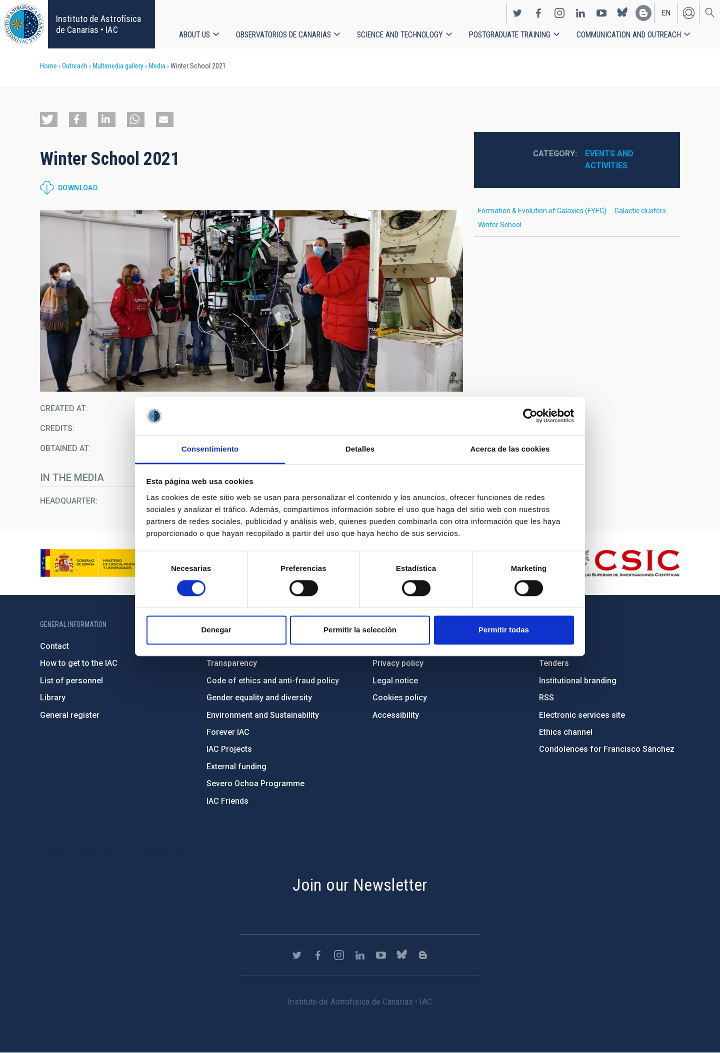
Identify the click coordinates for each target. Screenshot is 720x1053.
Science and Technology (400, 34)
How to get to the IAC (79, 663)
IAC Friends (227, 801)
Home (48, 66)
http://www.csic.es (625, 563)
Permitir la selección (360, 629)
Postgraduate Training (509, 34)
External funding (236, 766)
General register (70, 715)
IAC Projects (229, 749)
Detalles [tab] (360, 449)
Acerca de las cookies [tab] (510, 449)
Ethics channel (565, 732)
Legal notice (395, 680)
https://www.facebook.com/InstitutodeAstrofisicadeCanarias (538, 12)
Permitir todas (503, 629)
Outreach (75, 66)
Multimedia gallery (118, 66)
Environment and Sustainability (262, 715)
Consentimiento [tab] (210, 449)
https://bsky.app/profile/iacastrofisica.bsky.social (622, 12)
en (666, 13)
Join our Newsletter (360, 885)
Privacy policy (398, 663)
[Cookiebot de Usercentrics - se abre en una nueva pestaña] (530, 416)
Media (157, 66)
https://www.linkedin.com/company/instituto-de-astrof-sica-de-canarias (580, 12)
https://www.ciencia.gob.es (95, 562)
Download (78, 188)
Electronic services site (582, 715)
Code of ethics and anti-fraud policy (272, 680)
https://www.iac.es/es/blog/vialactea (643, 12)
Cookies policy (399, 697)
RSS (546, 697)
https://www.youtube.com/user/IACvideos (601, 12)
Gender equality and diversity (259, 697)
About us (194, 34)
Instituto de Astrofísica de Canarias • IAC (98, 24)
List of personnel (71, 680)
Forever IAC (228, 732)
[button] (49, 119)
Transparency (231, 663)
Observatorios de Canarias (283, 34)
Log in (688, 12)
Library (53, 697)
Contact (54, 646)
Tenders (554, 663)
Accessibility (395, 715)
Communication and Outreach (628, 34)
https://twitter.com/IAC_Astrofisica (517, 12)
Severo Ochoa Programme (255, 783)
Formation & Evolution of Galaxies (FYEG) (542, 211)
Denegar (216, 629)
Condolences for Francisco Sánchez (606, 749)
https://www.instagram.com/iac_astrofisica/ (559, 12)
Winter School (500, 225)
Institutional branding (577, 680)
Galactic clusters (640, 211)
